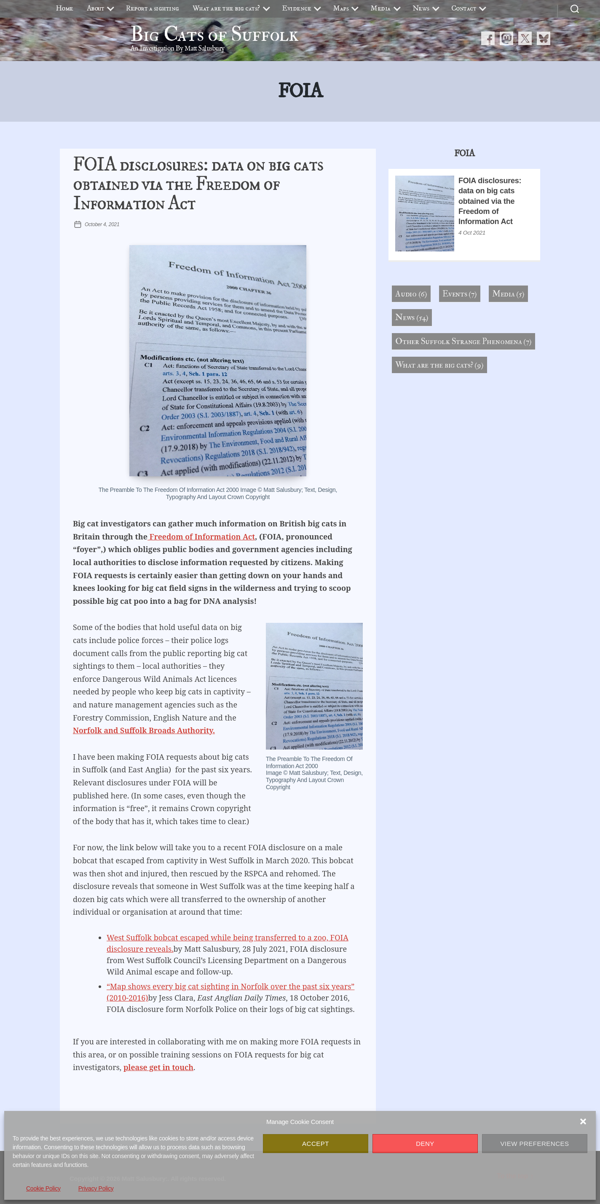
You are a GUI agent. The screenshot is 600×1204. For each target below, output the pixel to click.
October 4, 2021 (102, 224)
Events (454, 293)
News (420, 8)
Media (380, 8)
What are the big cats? (226, 8)
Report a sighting (152, 8)
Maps (340, 8)
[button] (583, 1121)
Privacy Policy (96, 1188)
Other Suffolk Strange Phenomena (458, 341)
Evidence (296, 8)
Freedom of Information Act (201, 536)
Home (64, 8)
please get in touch (158, 1067)
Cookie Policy (43, 1188)
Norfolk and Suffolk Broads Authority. (144, 730)
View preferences (534, 1143)
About (95, 8)
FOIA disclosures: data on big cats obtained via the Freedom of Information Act (198, 184)
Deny (425, 1143)
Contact (464, 8)
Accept (315, 1143)
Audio (406, 293)
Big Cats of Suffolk (214, 34)
